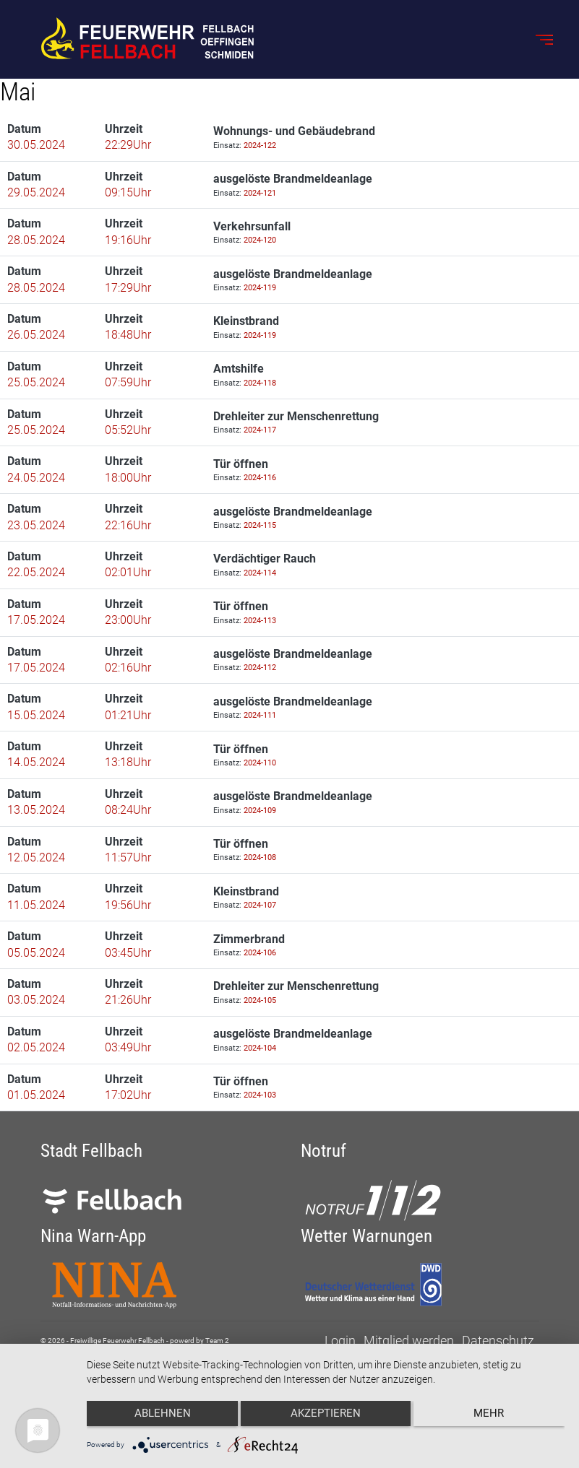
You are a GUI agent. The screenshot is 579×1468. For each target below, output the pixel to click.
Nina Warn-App (93, 1235)
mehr (494, 1418)
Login (340, 1340)
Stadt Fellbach (91, 1150)
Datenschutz (498, 1340)
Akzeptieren (326, 1418)
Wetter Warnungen (366, 1235)
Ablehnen (157, 1418)
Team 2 (217, 1341)
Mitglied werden (409, 1340)
